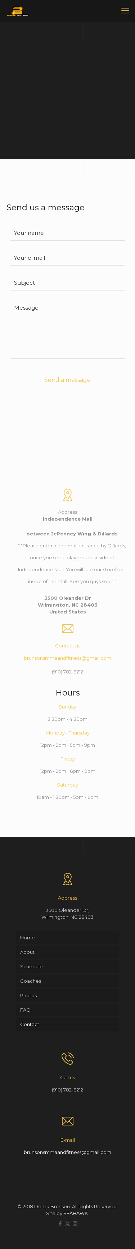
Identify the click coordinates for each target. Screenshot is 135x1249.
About (27, 952)
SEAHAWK (75, 1213)
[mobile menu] (125, 11)
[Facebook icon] (60, 1223)
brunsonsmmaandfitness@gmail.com (67, 658)
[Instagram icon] (75, 1223)
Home (27, 937)
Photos (28, 995)
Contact (29, 1024)
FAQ (25, 1010)
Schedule (31, 966)
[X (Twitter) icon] (67, 1223)
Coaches (30, 981)
